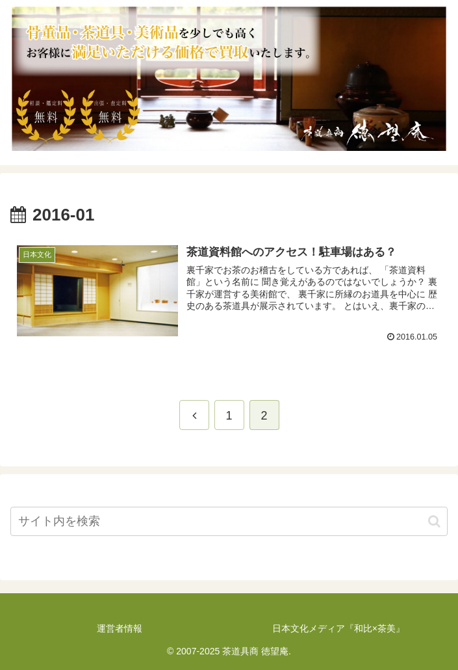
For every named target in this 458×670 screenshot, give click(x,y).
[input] (229, 521)
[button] (434, 521)
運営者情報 (119, 628)
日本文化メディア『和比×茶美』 (338, 628)
